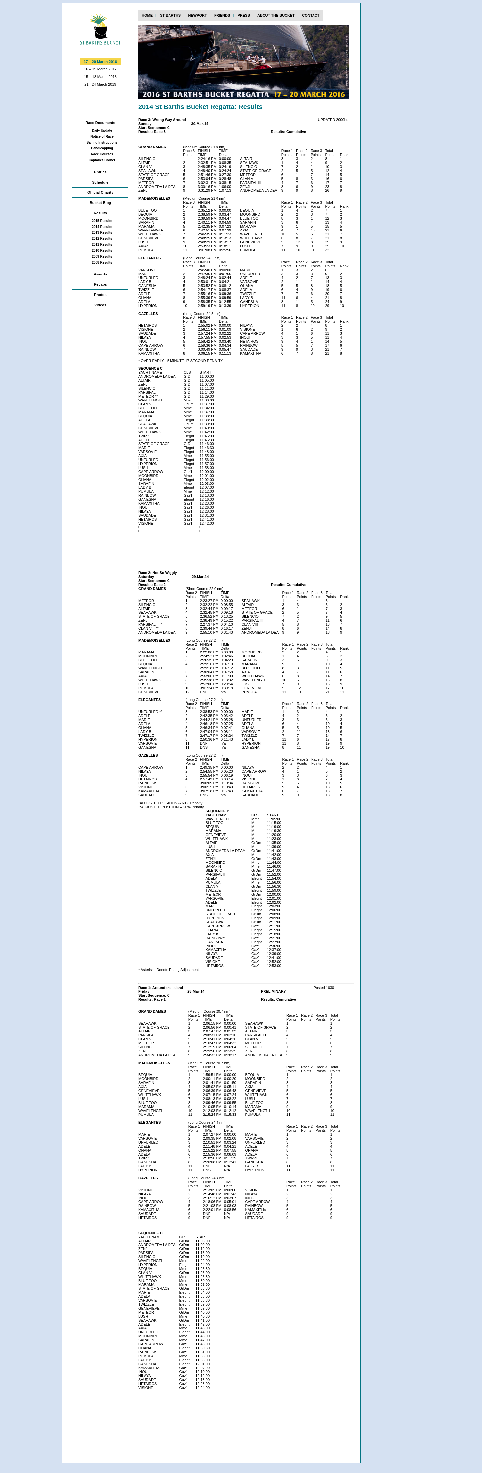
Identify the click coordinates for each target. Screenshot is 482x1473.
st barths (170, 15)
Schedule (100, 182)
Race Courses (102, 154)
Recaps (100, 284)
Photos (100, 295)
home (147, 15)
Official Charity (100, 192)
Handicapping (102, 148)
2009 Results (102, 256)
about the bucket (276, 15)
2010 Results (102, 250)
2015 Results (102, 221)
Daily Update (102, 130)
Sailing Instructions (102, 142)
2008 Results (102, 262)
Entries (100, 172)
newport (197, 15)
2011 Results (102, 244)
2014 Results (102, 227)
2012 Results (102, 238)
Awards (100, 274)
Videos (100, 305)
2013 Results (102, 232)
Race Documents (100, 123)
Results (100, 213)
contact (310, 15)
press (243, 15)
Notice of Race (101, 136)
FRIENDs (222, 15)
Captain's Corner (102, 160)
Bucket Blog (100, 203)
